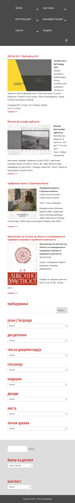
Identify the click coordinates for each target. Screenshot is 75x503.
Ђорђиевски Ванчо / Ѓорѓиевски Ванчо (27, 183)
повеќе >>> (12, 111)
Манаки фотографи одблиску (23, 121)
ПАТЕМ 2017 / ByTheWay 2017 (23, 56)
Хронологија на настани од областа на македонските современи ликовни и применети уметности (36, 238)
